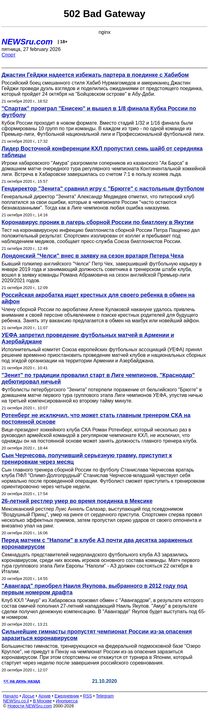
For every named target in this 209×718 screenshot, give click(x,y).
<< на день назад (21, 681)
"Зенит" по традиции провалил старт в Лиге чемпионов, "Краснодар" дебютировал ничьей (98, 378)
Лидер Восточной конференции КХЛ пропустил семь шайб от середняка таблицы (102, 151)
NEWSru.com (27, 41)
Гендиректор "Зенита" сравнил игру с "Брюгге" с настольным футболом (103, 189)
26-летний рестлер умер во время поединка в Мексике (77, 501)
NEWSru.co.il (16, 700)
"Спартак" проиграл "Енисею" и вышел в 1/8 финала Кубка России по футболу (99, 111)
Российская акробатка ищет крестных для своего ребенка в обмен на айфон (98, 298)
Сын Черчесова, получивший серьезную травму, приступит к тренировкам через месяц (87, 458)
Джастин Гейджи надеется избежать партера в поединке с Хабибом (95, 75)
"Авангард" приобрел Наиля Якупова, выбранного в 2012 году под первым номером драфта (94, 589)
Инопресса (67, 700)
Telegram (105, 695)
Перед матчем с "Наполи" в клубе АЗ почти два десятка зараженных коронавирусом (97, 543)
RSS (87, 695)
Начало (10, 695)
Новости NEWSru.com (29, 705)
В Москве (42, 700)
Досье (28, 695)
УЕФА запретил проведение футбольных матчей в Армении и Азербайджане (88, 338)
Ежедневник (67, 695)
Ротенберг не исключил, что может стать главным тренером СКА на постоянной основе (96, 418)
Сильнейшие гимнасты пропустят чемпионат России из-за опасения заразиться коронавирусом (97, 634)
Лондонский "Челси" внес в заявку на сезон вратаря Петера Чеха (93, 256)
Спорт (9, 55)
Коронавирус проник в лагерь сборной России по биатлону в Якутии (97, 222)
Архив (45, 695)
